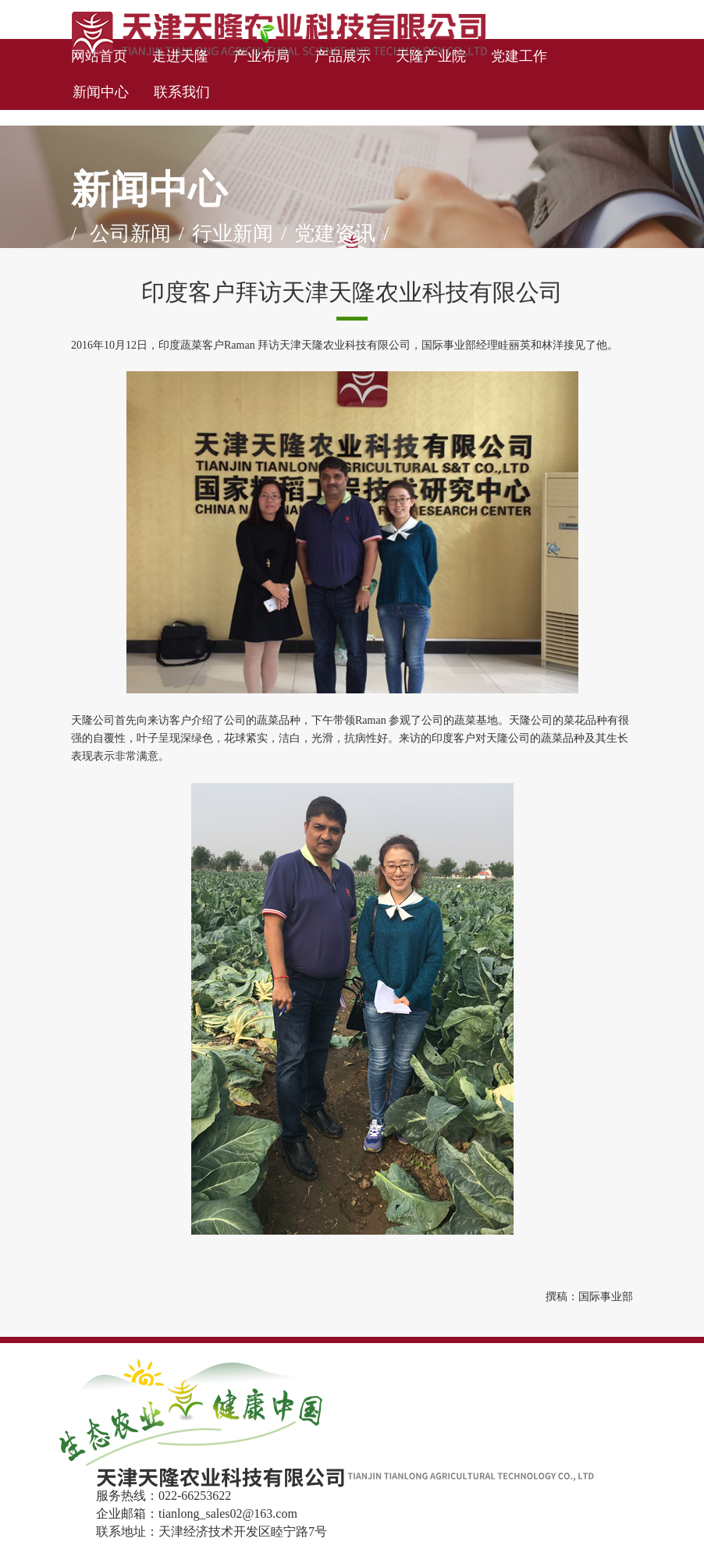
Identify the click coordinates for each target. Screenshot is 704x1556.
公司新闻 (130, 233)
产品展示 (343, 56)
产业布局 (261, 56)
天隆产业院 (431, 56)
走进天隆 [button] (180, 56)
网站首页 (99, 56)
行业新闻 (232, 233)
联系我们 (182, 92)
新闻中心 (101, 92)
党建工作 (519, 56)
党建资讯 (334, 233)
